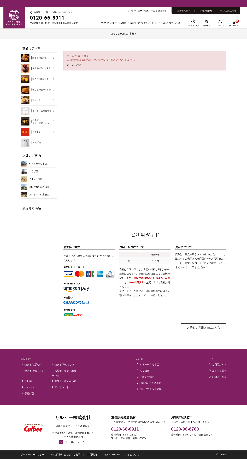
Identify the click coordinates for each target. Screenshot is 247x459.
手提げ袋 (29, 393)
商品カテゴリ (109, 23)
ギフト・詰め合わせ (65, 381)
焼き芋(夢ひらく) (34, 370)
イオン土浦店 (147, 376)
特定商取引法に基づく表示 (65, 454)
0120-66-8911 (125, 429)
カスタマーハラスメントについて (122, 454)
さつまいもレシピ (149, 23)
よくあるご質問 (193, 26)
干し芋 (28, 381)
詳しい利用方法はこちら (205, 327)
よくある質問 (219, 370)
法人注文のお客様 (228, 10)
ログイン (220, 26)
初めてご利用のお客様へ (123, 33)
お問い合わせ (206, 10)
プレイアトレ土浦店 (150, 389)
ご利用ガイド (207, 26)
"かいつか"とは (171, 23)
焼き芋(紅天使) (32, 364)
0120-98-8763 (185, 429)
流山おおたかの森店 (150, 383)
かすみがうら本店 (149, 364)
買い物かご (234, 23)
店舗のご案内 (127, 23)
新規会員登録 (183, 10)
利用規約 (92, 454)
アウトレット (62, 387)
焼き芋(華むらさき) (65, 364)
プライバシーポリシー (33, 454)
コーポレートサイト (75, 442)
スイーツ (29, 387)
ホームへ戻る (74, 65)
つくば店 (144, 370)
